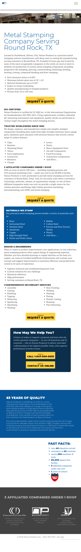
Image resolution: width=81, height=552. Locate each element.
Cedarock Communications (72, 549)
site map (60, 546)
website (62, 549)
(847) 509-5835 (49, 546)
